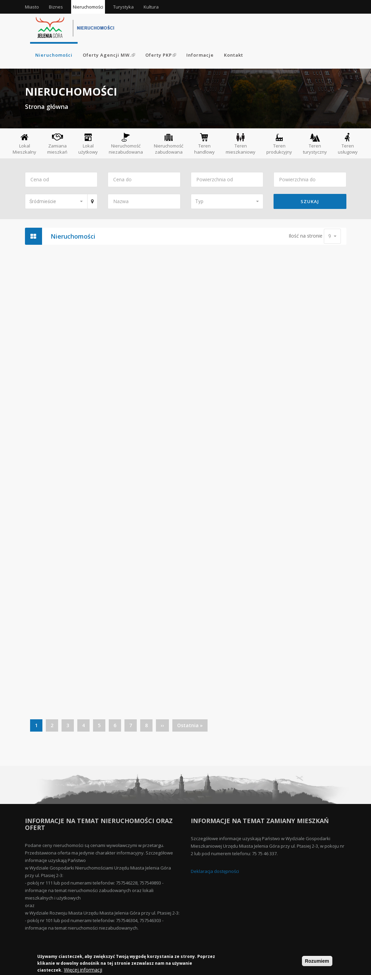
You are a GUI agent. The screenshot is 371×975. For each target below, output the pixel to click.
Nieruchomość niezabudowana (126, 143)
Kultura (151, 7)
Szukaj (310, 201)
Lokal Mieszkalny (24, 143)
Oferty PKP (160, 55)
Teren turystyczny (315, 143)
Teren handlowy (204, 143)
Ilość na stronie (305, 235)
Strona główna (46, 106)
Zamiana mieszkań (57, 143)
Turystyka (123, 7)
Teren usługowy (348, 143)
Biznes (56, 7)
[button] (56, 201)
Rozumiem (317, 961)
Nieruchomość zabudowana (168, 143)
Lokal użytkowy (88, 143)
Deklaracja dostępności (215, 871)
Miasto (32, 7)
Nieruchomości (88, 7)
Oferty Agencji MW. (109, 55)
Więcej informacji (83, 970)
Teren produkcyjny (279, 143)
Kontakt (233, 55)
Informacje (200, 55)
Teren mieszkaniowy (240, 143)
